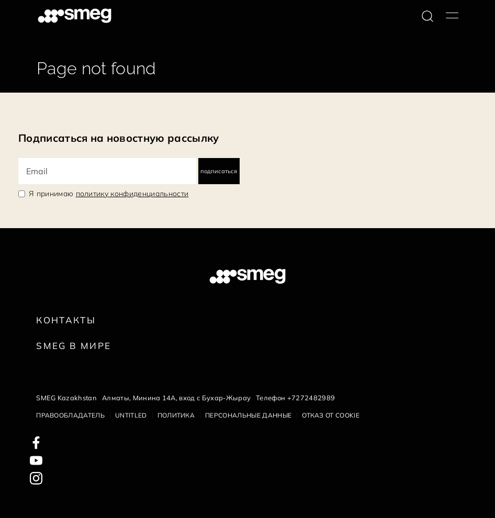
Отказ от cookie (330, 415)
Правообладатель (70, 415)
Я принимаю (108, 193)
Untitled (131, 415)
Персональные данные (248, 415)
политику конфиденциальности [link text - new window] (132, 193)
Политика (176, 415)
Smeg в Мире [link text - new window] (73, 345)
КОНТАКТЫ (66, 319)
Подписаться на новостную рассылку (118, 137)
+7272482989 (311, 397)
